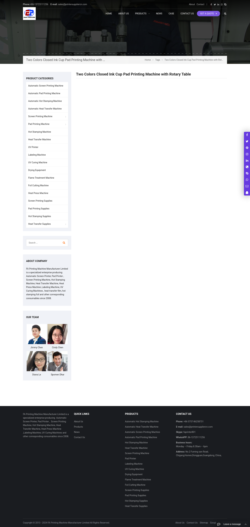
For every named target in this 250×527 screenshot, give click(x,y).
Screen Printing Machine (40, 116)
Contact (200, 4)
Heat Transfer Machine (39, 139)
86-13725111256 (196, 437)
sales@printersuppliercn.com (72, 4)
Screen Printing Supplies (40, 201)
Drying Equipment (37, 170)
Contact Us (79, 437)
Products (78, 426)
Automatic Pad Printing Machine (44, 93)
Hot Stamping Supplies (39, 216)
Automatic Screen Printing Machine (45, 85)
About (192, 4)
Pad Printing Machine (38, 124)
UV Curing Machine (37, 162)
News (77, 432)
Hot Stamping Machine (39, 132)
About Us (78, 421)
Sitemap (204, 522)
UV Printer (33, 147)
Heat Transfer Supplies (39, 224)
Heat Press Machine (38, 193)
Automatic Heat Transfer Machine (45, 108)
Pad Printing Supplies (38, 208)
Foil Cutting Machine (38, 185)
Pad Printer (130, 458)
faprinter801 (189, 432)
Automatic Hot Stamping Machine (45, 101)
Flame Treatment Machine (41, 178)
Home (109, 13)
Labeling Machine (37, 155)
